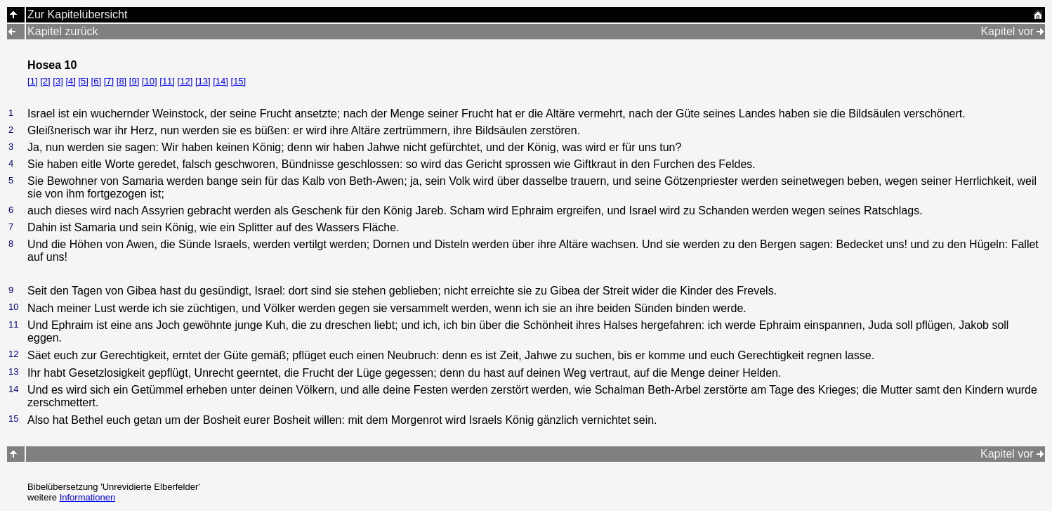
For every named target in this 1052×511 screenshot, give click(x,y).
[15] (238, 81)
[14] (220, 81)
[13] (203, 81)
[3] (58, 81)
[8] (121, 81)
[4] (70, 81)
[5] (83, 81)
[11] (167, 81)
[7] (109, 81)
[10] (149, 81)
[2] (45, 81)
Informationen (88, 497)
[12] (185, 81)
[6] (96, 81)
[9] (134, 81)
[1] (32, 81)
